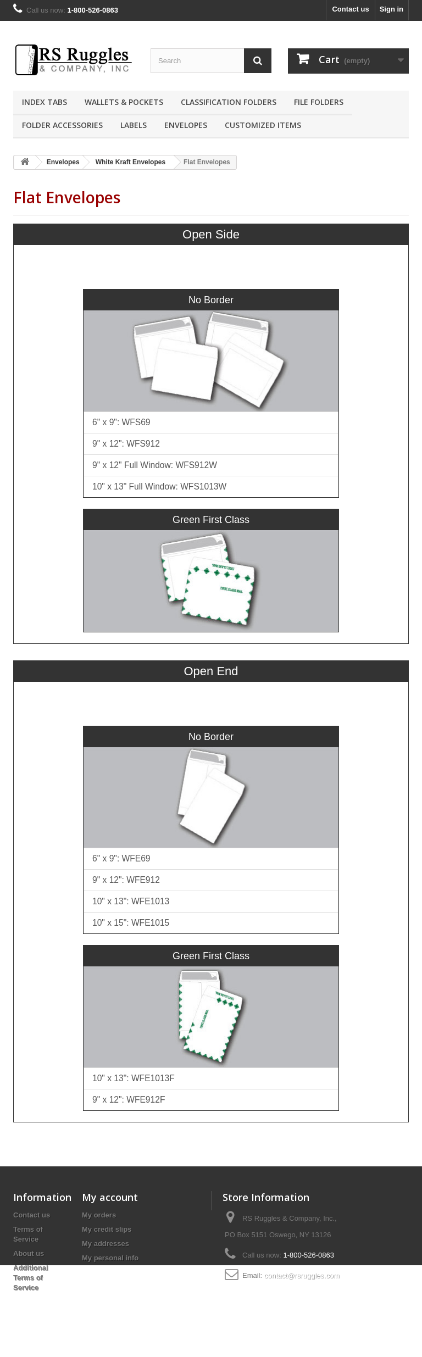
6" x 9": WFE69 (121, 858)
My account (110, 1197)
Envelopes (185, 125)
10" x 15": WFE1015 (130, 922)
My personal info (110, 1258)
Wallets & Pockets (124, 102)
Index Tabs (44, 102)
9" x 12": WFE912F (128, 1099)
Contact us (350, 9)
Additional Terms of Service (30, 1278)
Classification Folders (228, 102)
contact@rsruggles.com (302, 1275)
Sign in (391, 9)
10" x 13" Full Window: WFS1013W (159, 486)
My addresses (105, 1243)
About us (28, 1253)
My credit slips (106, 1229)
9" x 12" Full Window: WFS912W (154, 465)
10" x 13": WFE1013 (130, 901)
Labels (133, 125)
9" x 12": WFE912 (126, 880)
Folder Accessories (62, 125)
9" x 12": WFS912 (126, 443)
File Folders (318, 102)
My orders (99, 1215)
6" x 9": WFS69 (121, 422)
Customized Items (263, 125)
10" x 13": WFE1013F (133, 1078)
